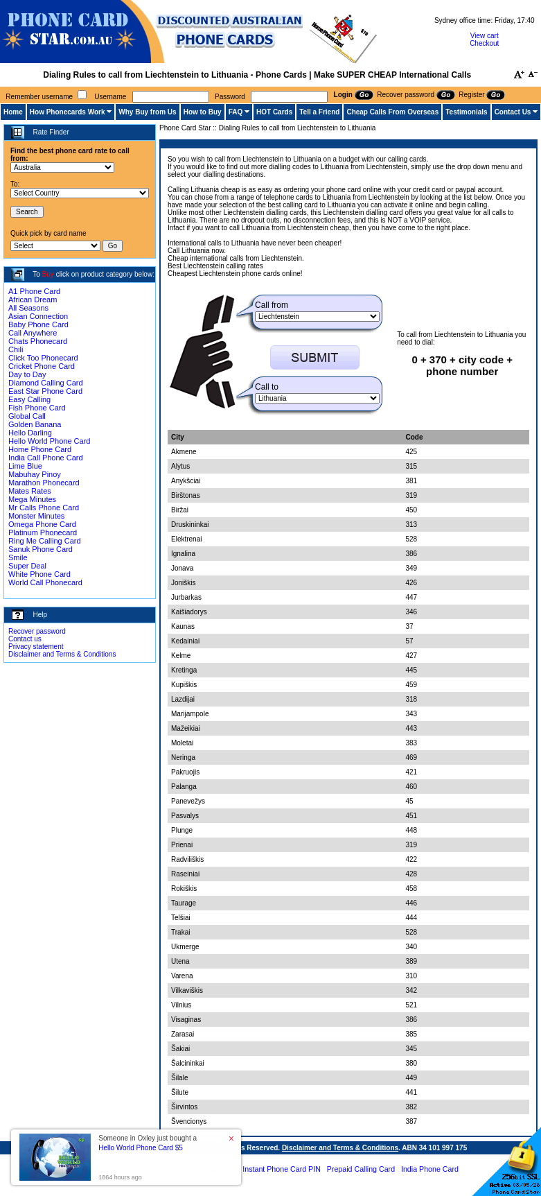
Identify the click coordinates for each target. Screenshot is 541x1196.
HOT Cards (274, 112)
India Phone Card (430, 1169)
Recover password (37, 631)
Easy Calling (29, 399)
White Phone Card (39, 574)
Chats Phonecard (37, 341)
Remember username (39, 97)
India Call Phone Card (45, 457)
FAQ (236, 112)
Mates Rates (29, 491)
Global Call (27, 416)
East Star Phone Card (45, 391)
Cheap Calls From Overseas (392, 112)
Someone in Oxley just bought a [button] (147, 1143)
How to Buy (203, 112)
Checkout (484, 43)
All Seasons (28, 308)
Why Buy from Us (147, 112)
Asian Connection (38, 316)
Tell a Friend (319, 112)
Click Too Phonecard (43, 358)
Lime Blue (25, 466)
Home (13, 112)
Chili (15, 349)
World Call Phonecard (45, 582)
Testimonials (466, 112)
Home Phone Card (39, 449)
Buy (48, 274)
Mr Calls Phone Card (43, 507)
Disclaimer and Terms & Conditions (62, 654)
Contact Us (513, 112)
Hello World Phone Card (49, 441)
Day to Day (27, 374)
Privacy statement (35, 646)
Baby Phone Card (38, 324)
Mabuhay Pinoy (34, 474)
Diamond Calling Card (45, 383)
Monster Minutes (36, 516)
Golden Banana (34, 424)
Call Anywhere (32, 333)
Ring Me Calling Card (44, 541)
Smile (18, 557)
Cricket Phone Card (41, 366)
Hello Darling (30, 432)
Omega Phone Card (42, 524)
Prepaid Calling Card (361, 1169)
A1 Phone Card (34, 291)
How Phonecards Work (67, 112)
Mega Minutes (32, 499)
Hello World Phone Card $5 (140, 1148)
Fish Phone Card (37, 408)
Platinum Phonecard (42, 532)
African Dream (32, 299)
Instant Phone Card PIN (281, 1169)
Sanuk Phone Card (40, 549)
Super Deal (27, 566)
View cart (484, 36)
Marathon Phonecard (44, 482)
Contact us (25, 639)
